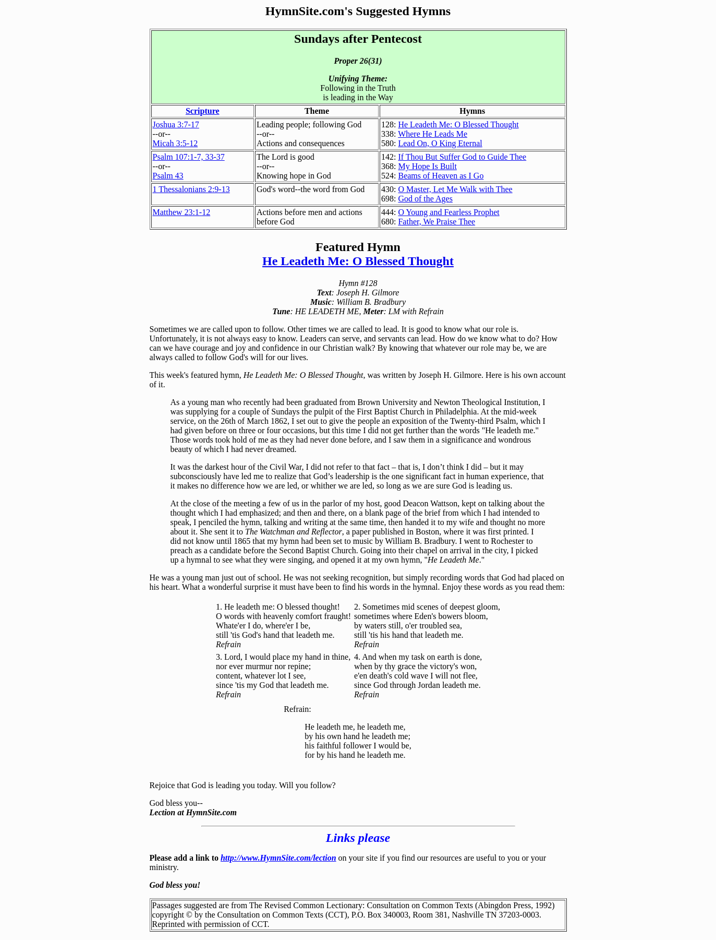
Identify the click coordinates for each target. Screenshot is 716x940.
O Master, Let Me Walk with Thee (455, 189)
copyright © (172, 914)
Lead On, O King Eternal (440, 143)
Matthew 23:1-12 (182, 212)
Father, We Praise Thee (436, 221)
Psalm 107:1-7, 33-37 (189, 156)
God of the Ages (425, 198)
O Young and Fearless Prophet (448, 212)
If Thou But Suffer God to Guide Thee (462, 156)
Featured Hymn (358, 247)
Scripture (203, 110)
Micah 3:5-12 (175, 143)
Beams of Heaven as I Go (440, 175)
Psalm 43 (168, 175)
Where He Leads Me (432, 133)
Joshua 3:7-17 (176, 124)
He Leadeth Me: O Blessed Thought (458, 124)
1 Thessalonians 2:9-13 (191, 189)
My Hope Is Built (427, 166)
